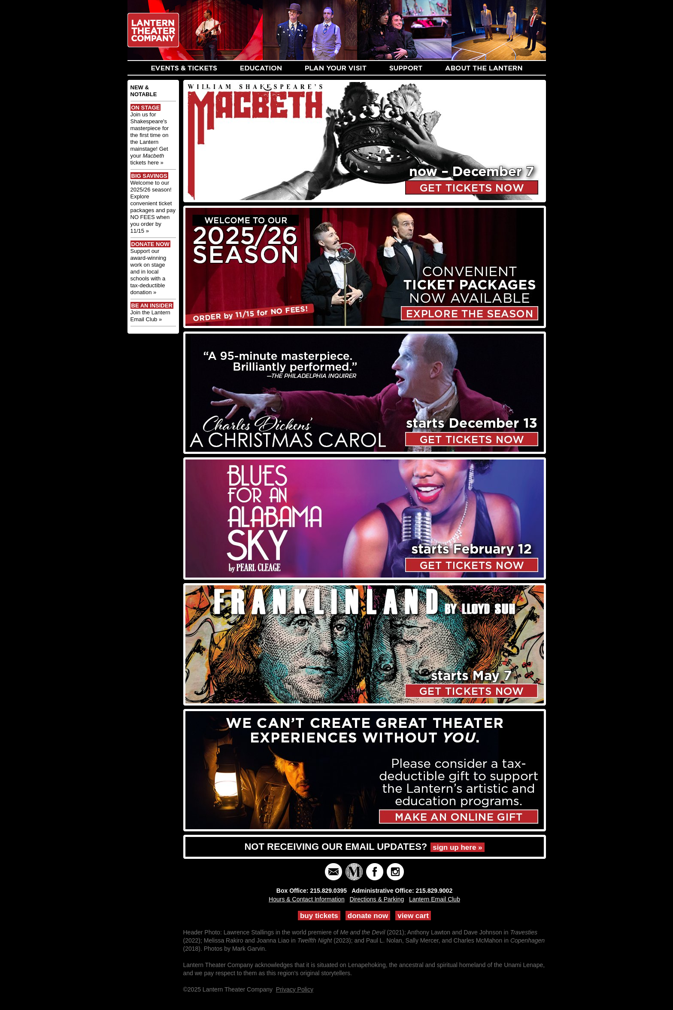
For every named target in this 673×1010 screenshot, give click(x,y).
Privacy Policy (294, 989)
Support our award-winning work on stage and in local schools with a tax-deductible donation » (148, 271)
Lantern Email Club (434, 899)
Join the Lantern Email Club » (150, 315)
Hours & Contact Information (307, 899)
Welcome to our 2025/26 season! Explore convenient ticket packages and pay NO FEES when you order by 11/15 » (153, 206)
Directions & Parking (376, 899)
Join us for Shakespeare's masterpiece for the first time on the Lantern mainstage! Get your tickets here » (149, 138)
